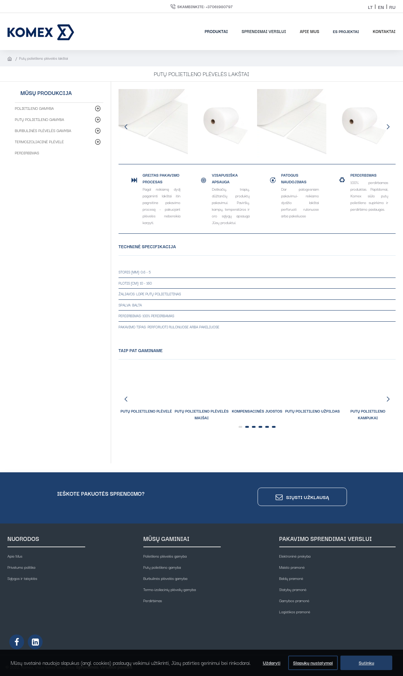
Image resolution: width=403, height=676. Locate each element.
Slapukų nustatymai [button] (313, 662)
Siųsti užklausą (307, 497)
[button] (126, 126)
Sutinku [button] (366, 662)
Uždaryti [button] (271, 662)
